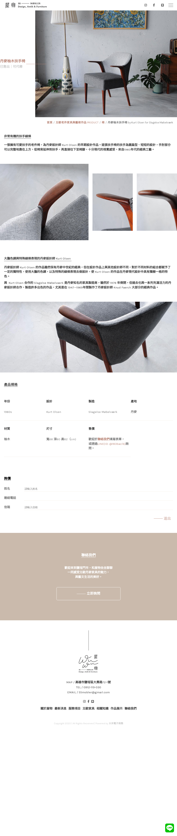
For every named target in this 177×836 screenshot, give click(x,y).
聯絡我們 (104, 439)
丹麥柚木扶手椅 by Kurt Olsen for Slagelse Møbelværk (140, 122)
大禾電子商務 (116, 723)
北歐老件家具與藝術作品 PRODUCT (77, 122)
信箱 (7, 507)
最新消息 (60, 708)
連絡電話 (10, 498)
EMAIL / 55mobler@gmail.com (88, 692)
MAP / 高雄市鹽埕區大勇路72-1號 (88, 682)
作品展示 (117, 708)
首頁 (49, 122)
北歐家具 (88, 708)
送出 (167, 518)
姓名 (7, 488)
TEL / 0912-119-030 (88, 687)
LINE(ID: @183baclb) (112, 444)
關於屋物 (46, 708)
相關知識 (103, 708)
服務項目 (74, 708)
